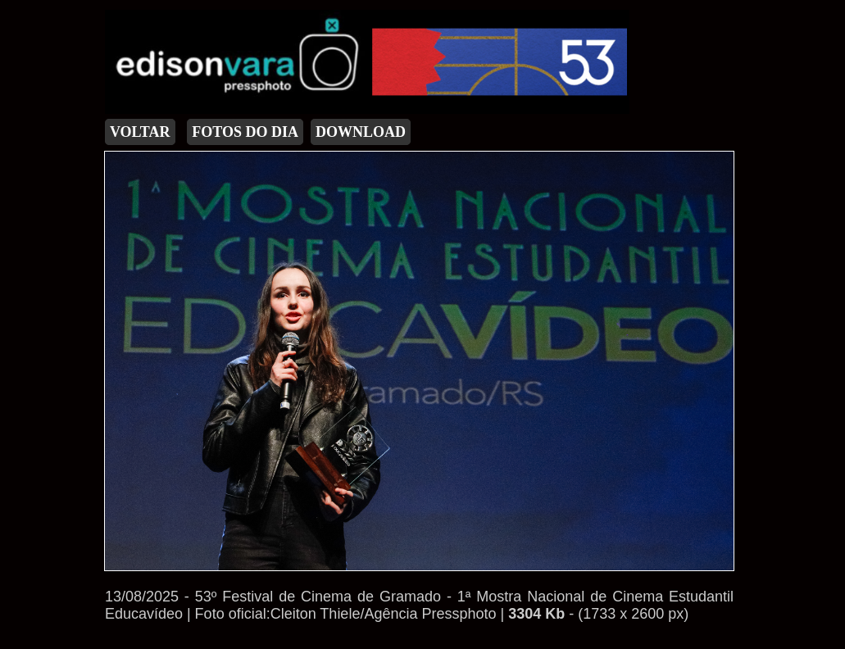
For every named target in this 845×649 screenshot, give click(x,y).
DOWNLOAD (361, 132)
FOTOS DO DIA (245, 132)
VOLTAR (140, 132)
